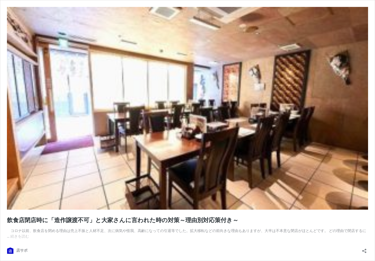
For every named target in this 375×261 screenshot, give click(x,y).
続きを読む (19, 236)
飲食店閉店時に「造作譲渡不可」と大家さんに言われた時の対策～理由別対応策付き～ (122, 220)
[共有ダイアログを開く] (364, 249)
